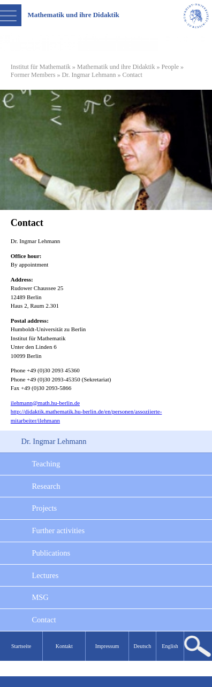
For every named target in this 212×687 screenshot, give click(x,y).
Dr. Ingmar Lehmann (89, 75)
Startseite (21, 646)
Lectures (45, 575)
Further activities (58, 530)
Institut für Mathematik (41, 67)
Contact (44, 619)
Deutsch (143, 646)
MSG (40, 597)
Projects (44, 508)
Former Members (33, 75)
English (170, 646)
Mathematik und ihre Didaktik (116, 67)
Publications (51, 553)
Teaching (46, 463)
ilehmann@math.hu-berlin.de (45, 403)
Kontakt (64, 646)
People (170, 67)
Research (46, 486)
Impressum (107, 646)
